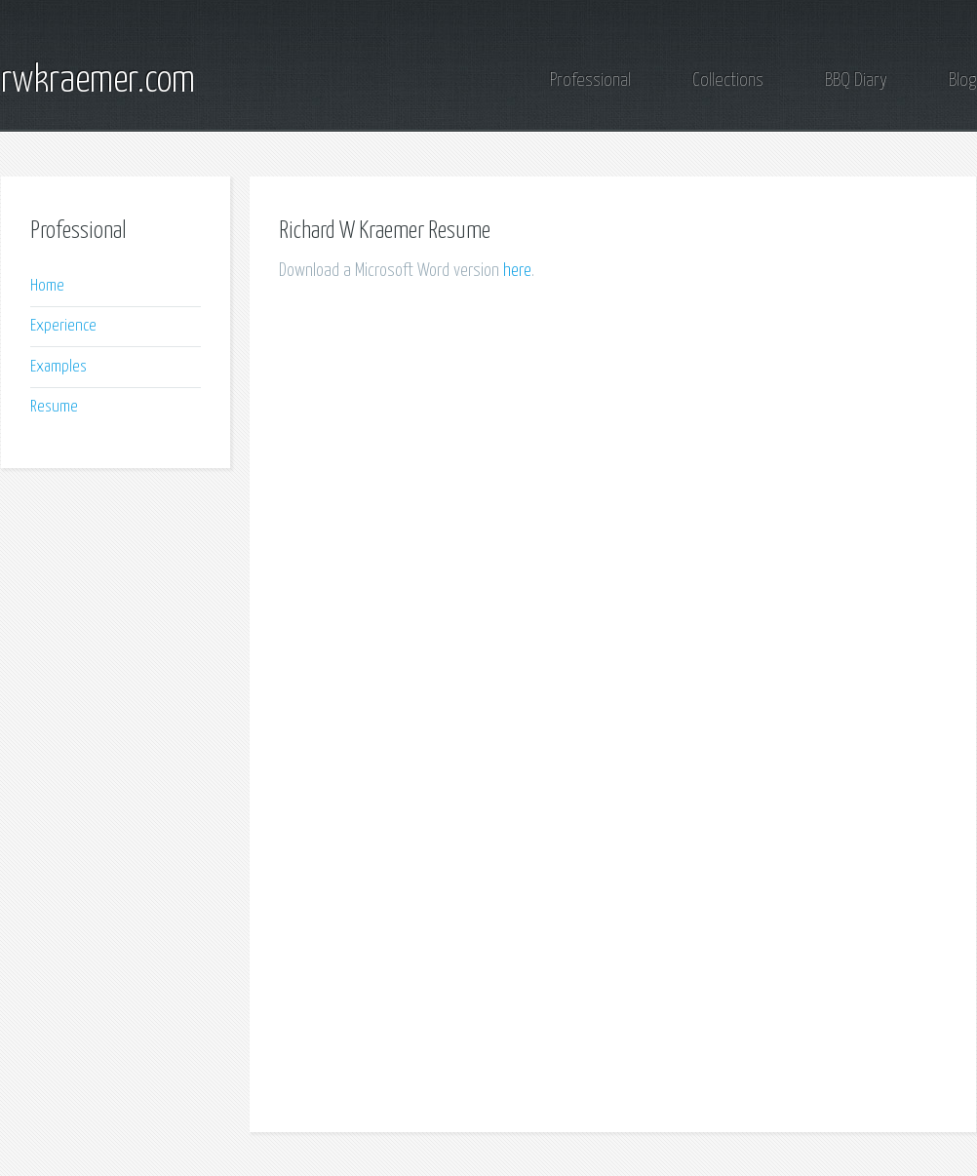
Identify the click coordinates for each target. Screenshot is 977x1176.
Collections (727, 80)
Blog (962, 80)
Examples (58, 367)
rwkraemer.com (98, 80)
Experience (63, 326)
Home (47, 286)
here (517, 270)
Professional (590, 80)
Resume (54, 407)
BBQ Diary (856, 80)
